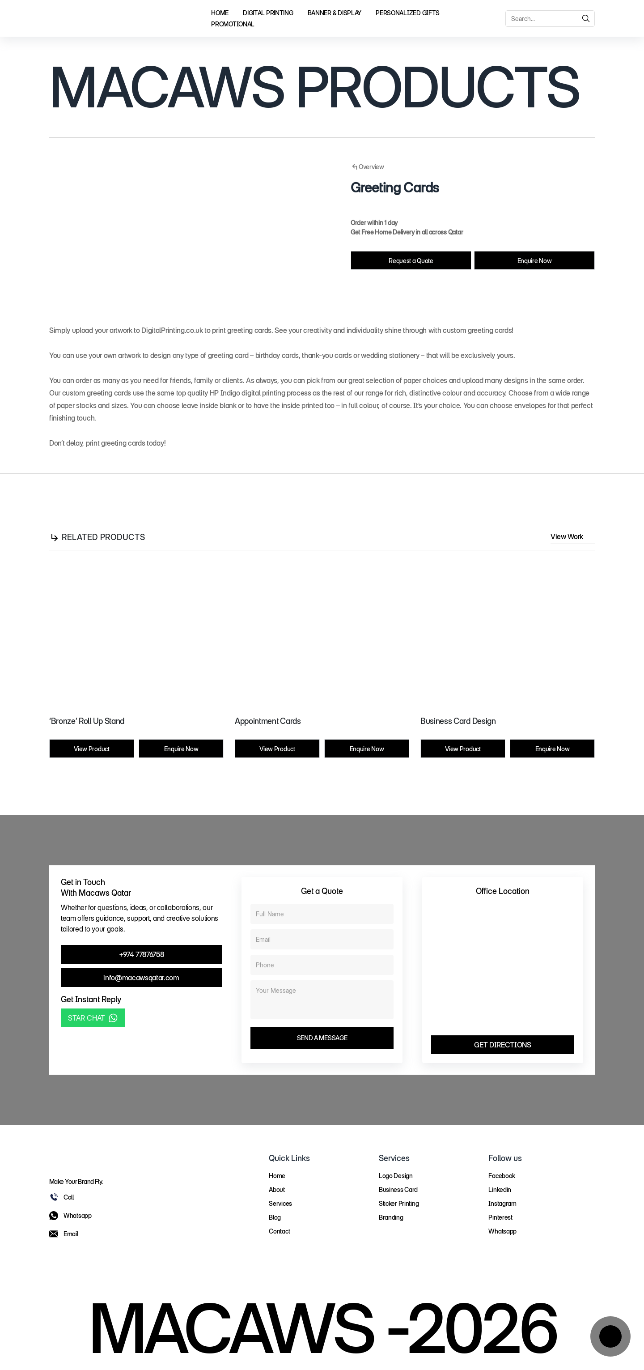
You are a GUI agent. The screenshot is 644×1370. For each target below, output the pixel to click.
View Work (573, 536)
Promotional (232, 24)
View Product (91, 749)
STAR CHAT (93, 1017)
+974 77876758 (141, 954)
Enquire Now (534, 260)
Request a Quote (411, 260)
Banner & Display (335, 13)
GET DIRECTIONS (502, 1044)
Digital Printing (268, 13)
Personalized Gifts (408, 13)
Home (220, 13)
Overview (367, 167)
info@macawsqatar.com (141, 977)
